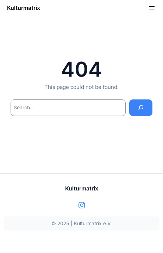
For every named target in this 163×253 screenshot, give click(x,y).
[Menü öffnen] (152, 8)
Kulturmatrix (23, 7)
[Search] (140, 107)
